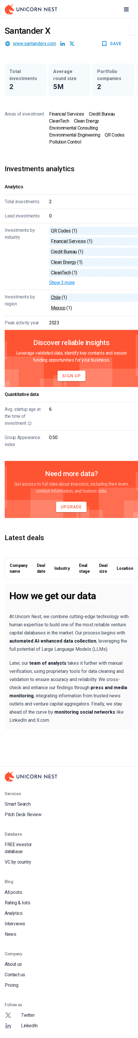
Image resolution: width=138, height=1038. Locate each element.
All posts (13, 892)
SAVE (111, 43)
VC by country (18, 862)
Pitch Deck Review (23, 814)
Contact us (15, 974)
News (10, 934)
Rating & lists (17, 903)
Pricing (11, 985)
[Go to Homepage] (31, 9)
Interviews (15, 923)
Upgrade (71, 507)
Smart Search (17, 804)
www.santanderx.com (34, 43)
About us (13, 964)
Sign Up (71, 376)
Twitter (19, 1015)
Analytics (13, 913)
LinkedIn (21, 1025)
